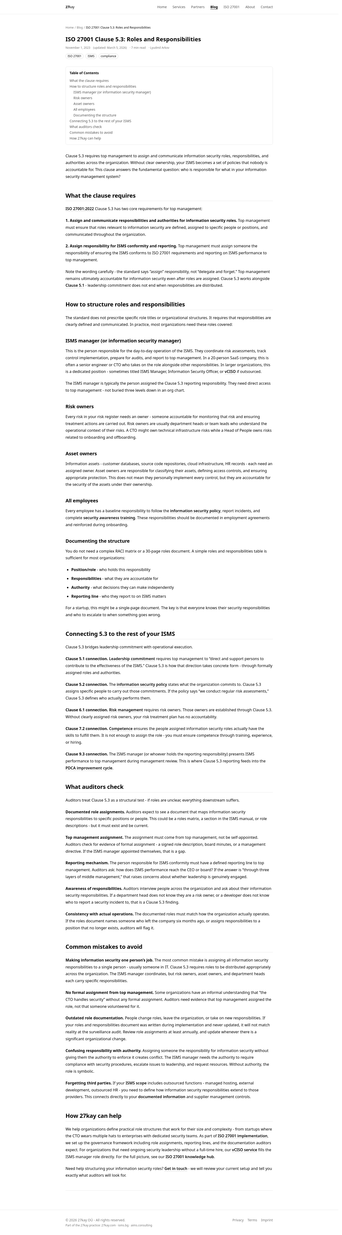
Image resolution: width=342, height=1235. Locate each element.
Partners (197, 7)
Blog (214, 7)
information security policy (195, 510)
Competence (120, 728)
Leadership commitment (132, 658)
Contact (267, 7)
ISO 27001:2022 (80, 208)
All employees (84, 109)
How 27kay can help (85, 138)
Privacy (238, 1220)
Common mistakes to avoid (91, 132)
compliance (108, 56)
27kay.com (109, 1225)
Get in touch (175, 1168)
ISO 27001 (232, 7)
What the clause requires (89, 80)
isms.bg (123, 1225)
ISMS (91, 56)
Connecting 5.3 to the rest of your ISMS (100, 121)
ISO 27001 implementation (242, 1135)
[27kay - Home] (70, 7)
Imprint (267, 1220)
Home (162, 7)
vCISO (230, 371)
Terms (252, 1220)
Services (179, 7)
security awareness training (109, 517)
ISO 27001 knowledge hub (190, 1156)
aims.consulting (141, 1225)
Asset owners (83, 103)
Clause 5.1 (75, 285)
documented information (161, 1096)
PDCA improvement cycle (89, 768)
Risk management (126, 709)
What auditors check (86, 126)
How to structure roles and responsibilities (103, 86)
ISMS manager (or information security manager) (112, 92)
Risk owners (82, 98)
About (250, 7)
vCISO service (244, 1149)
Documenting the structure (94, 115)
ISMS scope (136, 1083)
